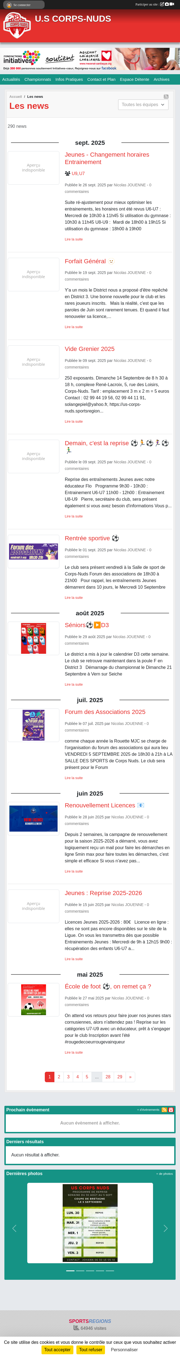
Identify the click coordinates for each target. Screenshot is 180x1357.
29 (119, 1076)
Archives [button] (162, 79)
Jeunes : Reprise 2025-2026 (103, 893)
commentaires (77, 191)
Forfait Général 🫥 (90, 261)
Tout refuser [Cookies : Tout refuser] (90, 1349)
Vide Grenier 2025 (90, 348)
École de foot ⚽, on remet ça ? (108, 986)
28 (108, 1076)
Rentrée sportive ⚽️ (92, 538)
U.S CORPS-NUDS (73, 19)
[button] (14, 1228)
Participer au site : (154, 4)
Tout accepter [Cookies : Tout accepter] (57, 1349)
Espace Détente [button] (134, 79)
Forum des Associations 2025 (105, 711)
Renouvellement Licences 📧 (105, 805)
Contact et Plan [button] (101, 79)
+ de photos (164, 1173)
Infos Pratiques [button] (69, 79)
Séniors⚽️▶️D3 (87, 625)
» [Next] (130, 1076)
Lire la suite (74, 239)
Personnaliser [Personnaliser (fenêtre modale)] (124, 1349)
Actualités (11, 79)
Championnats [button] (37, 79)
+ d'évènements (148, 1109)
